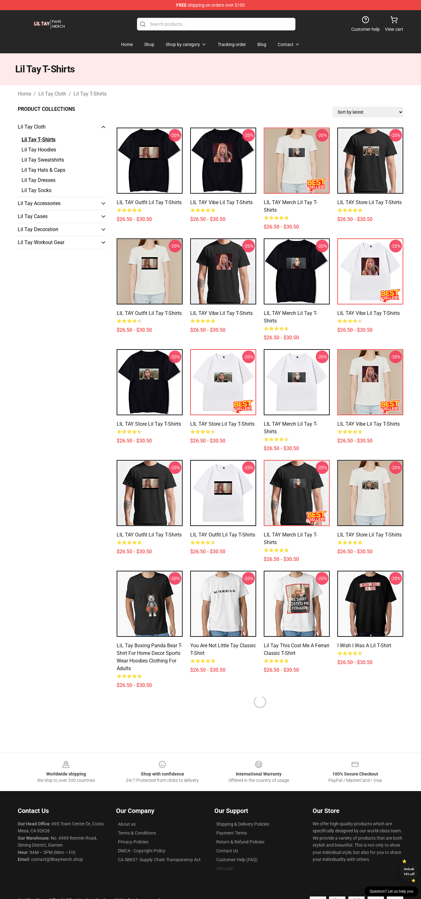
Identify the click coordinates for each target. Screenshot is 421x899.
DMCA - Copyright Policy (141, 850)
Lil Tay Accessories (39, 203)
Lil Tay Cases (33, 216)
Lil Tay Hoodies (39, 150)
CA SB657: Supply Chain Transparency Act (159, 859)
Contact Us (227, 850)
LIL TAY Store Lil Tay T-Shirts (369, 202)
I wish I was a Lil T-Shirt (364, 646)
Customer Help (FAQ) (237, 859)
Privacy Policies (133, 841)
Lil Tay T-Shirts (90, 94)
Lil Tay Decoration (38, 229)
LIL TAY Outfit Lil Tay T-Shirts (149, 202)
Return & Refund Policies (240, 841)
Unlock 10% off (409, 871)
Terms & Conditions (137, 833)
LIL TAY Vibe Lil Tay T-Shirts (221, 202)
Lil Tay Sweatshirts (43, 160)
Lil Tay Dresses (38, 180)
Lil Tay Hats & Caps (43, 170)
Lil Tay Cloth (52, 94)
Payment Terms (231, 833)
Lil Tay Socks (36, 190)
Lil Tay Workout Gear (41, 242)
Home (24, 94)
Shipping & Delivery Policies (242, 824)
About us (127, 824)
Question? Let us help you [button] (391, 891)
